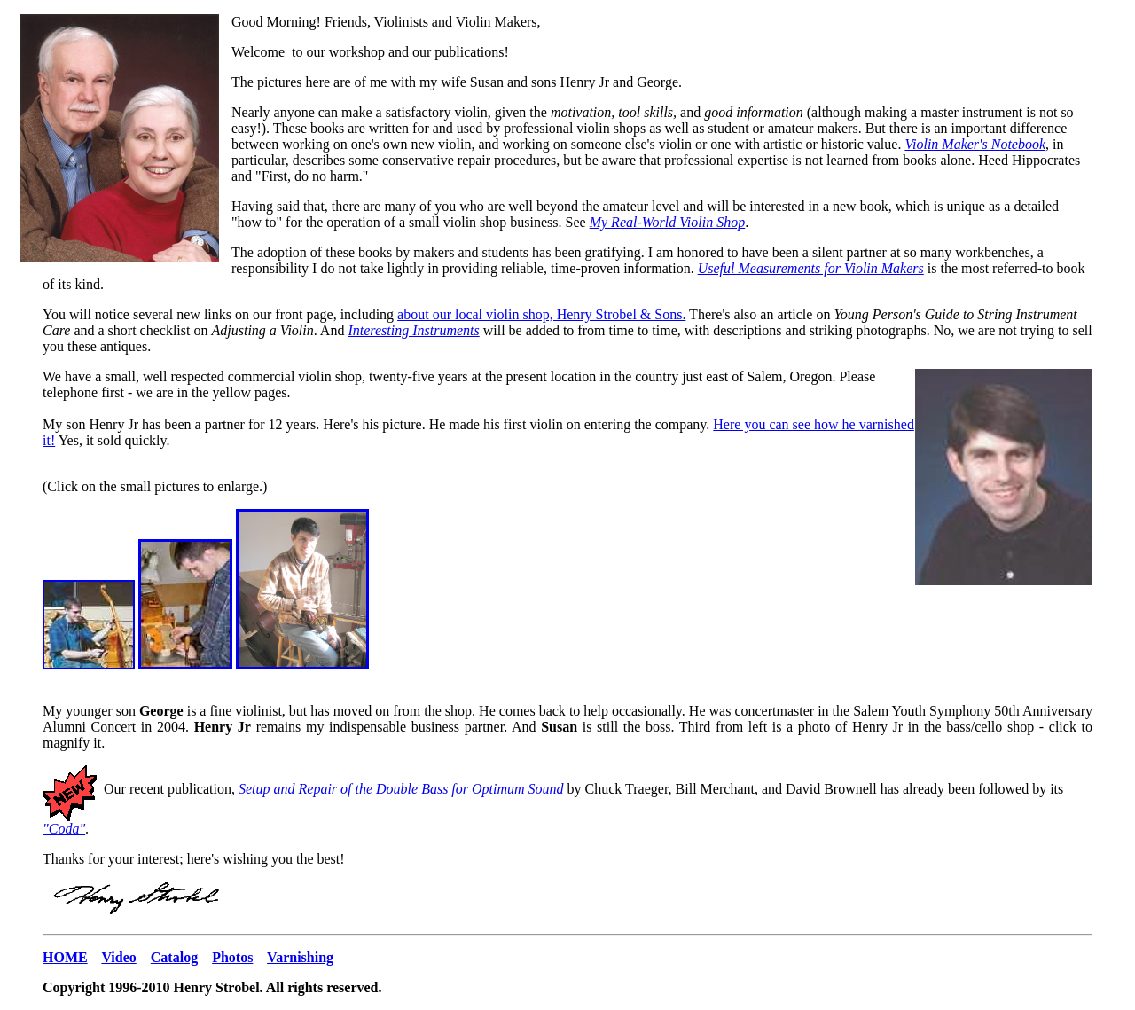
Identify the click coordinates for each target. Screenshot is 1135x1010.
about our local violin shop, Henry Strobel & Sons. (541, 314)
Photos (232, 957)
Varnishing (300, 957)
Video (118, 957)
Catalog (174, 957)
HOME (65, 957)
